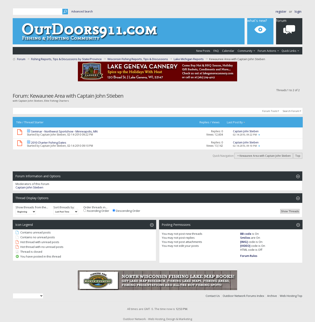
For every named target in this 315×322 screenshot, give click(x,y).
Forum (281, 20)
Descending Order (126, 210)
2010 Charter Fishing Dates (48, 142)
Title (19, 122)
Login (298, 11)
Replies (204, 122)
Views (216, 122)
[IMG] (244, 242)
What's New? (257, 20)
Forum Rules (248, 256)
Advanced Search (82, 11)
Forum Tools (269, 111)
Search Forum (291, 111)
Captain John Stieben (53, 134)
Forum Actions (267, 51)
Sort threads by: (64, 207)
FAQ (216, 51)
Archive (272, 296)
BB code (245, 234)
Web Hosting (288, 296)
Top (297, 156)
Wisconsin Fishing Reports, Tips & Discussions (137, 59)
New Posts (203, 51)
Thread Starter (34, 122)
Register (281, 11)
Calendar (228, 51)
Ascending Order (96, 210)
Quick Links (289, 51)
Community (245, 51)
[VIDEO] (245, 246)
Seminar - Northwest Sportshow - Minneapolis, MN (64, 131)
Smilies (245, 238)
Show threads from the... (32, 207)
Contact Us (213, 296)
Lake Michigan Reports (189, 59)
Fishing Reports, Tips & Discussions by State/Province (66, 59)
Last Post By (236, 122)
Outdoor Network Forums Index (243, 296)
